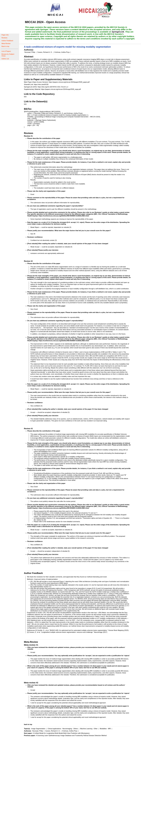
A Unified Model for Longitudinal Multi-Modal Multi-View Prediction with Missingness (61, 733)
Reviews (4, 38)
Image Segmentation (38, 728)
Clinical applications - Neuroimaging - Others (63, 728)
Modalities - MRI (105, 728)
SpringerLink (118, 32)
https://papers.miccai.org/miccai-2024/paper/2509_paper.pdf (69, 82)
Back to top (5, 46)
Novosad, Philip (30, 52)
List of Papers (6, 51)
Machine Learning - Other (89, 728)
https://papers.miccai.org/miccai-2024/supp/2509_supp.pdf (61, 89)
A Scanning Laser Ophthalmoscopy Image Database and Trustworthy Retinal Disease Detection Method (71, 735)
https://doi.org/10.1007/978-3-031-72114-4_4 (53, 87)
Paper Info (5, 35)
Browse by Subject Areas (8, 55)
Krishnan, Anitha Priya (62, 52)
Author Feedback (7, 40)
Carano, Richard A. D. (45, 52)
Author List (5, 59)
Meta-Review (6, 43)
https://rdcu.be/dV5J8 (41, 84)
